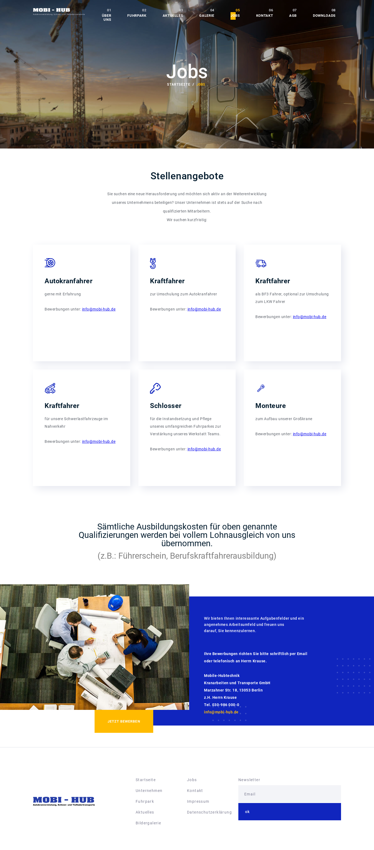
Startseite (146, 780)
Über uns (106, 18)
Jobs (235, 16)
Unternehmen (149, 790)
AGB (293, 16)
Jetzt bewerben (124, 721)
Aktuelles (173, 16)
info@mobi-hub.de (99, 309)
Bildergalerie (148, 823)
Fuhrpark (136, 16)
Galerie (206, 16)
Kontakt (264, 16)
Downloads (324, 16)
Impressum (198, 801)
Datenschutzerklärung (209, 812)
